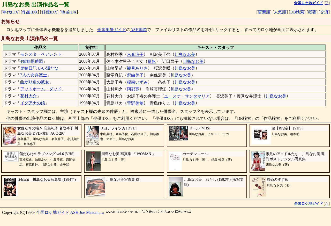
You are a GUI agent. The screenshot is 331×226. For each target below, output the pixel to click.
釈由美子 (135, 75)
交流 (324, 12)
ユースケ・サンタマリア (187, 96)
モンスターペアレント (41, 54)
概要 (312, 12)
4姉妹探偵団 (31, 61)
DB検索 (297, 12)
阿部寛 (133, 89)
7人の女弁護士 (33, 75)
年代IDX (10, 12)
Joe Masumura (92, 212)
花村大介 (28, 96)
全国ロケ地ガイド (52, 212)
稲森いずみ (137, 82)
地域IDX (69, 12)
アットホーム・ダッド (41, 89)
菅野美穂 (135, 103)
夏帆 (152, 61)
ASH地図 (138, 29)
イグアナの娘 (32, 103)
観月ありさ (137, 68)
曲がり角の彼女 (34, 82)
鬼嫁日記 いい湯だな (39, 68)
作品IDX (29, 12)
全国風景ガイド (111, 29)
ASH (74, 212)
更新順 (264, 12)
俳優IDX (49, 12)
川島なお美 (185, 54)
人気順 (280, 12)
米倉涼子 (135, 54)
